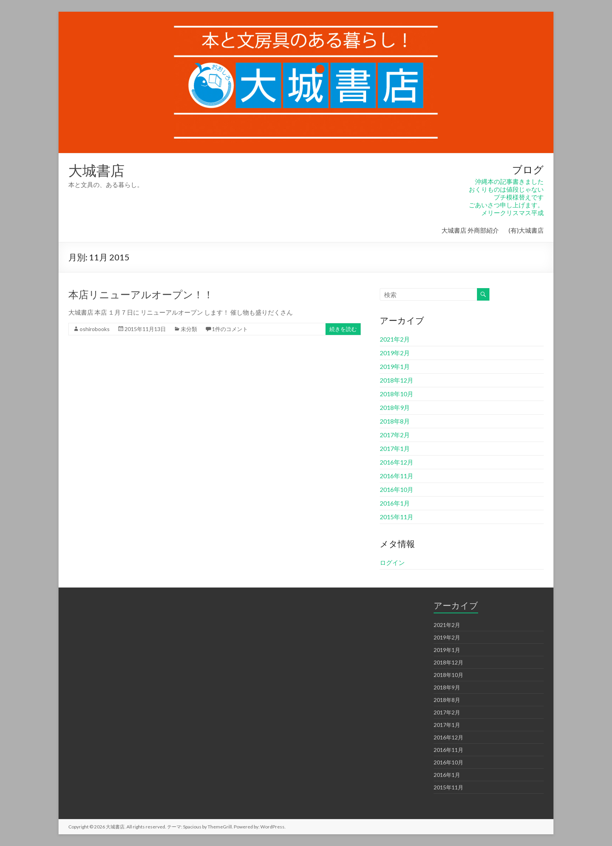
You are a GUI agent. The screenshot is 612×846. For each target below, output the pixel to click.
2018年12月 (396, 380)
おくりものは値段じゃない (506, 189)
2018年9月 (395, 407)
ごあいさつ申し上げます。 (506, 204)
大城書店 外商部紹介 (470, 230)
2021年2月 (395, 339)
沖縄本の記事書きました (509, 181)
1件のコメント (230, 329)
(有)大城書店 (526, 230)
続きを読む (343, 329)
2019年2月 (395, 352)
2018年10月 (396, 393)
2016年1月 (395, 503)
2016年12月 (396, 462)
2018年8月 (395, 421)
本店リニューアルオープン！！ (140, 294)
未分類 (189, 329)
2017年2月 (395, 434)
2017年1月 (395, 448)
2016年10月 (396, 489)
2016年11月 (396, 475)
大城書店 (96, 170)
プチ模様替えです (519, 197)
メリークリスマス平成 (512, 212)
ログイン (392, 562)
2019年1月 (395, 366)
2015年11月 (396, 516)
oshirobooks (95, 329)
